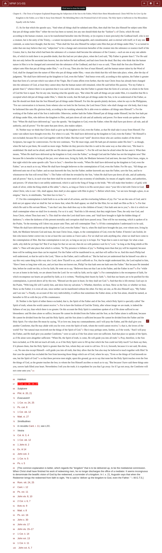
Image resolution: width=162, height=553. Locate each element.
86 (112, 244)
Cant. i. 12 (22, 487)
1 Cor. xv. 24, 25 (25, 402)
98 (119, 338)
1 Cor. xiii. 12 (24, 412)
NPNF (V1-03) (17, 3)
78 (96, 191)
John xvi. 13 (23, 538)
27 (147, 321)
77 (36, 191)
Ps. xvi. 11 (22, 491)
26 (147, 186)
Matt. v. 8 (22, 510)
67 (57, 97)
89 (136, 269)
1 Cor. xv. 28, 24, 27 (27, 384)
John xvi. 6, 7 (25, 547)
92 (108, 281)
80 (137, 203)
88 (95, 248)
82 (47, 216)
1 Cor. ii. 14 (23, 533)
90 (100, 273)
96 (120, 326)
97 (83, 330)
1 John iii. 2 (23, 444)
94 (27, 293)
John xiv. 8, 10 (24, 496)
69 (134, 109)
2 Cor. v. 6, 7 (24, 501)
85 (86, 236)
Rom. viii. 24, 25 (25, 482)
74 (50, 175)
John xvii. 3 (23, 454)
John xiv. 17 (23, 524)
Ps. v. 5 (21, 463)
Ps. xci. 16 (22, 515)
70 (132, 122)
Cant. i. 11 (34, 426)
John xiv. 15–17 (25, 529)
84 (98, 224)
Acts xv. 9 (22, 505)
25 (147, 39)
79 (65, 195)
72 (86, 150)
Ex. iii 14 (21, 449)
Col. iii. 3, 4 (23, 435)
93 (83, 285)
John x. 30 (22, 519)
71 (133, 142)
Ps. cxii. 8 (22, 407)
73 (63, 162)
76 (61, 187)
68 (109, 109)
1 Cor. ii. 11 (23, 543)
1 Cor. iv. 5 (22, 458)
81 (129, 207)
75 (133, 183)
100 (33, 371)
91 (106, 277)
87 (20, 248)
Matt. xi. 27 (23, 416)
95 (58, 305)
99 (39, 358)
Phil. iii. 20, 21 (24, 393)
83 (23, 220)
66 (115, 32)
